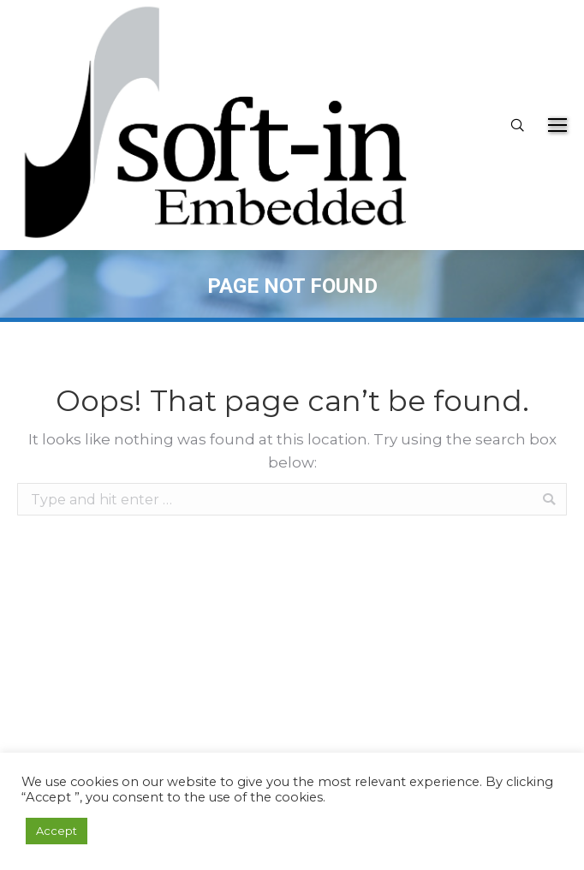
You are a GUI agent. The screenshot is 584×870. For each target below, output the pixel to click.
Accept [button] (56, 830)
